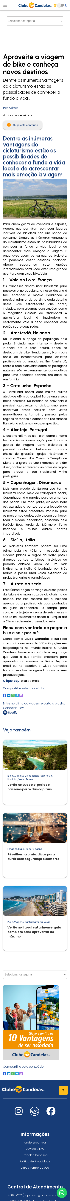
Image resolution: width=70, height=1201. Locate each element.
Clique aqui (11, 681)
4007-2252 (15, 1195)
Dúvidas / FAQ (35, 1149)
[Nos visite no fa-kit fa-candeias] (35, 1115)
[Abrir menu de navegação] (5, 5)
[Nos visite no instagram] (19, 1113)
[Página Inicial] (35, 5)
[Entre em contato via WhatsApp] (62, 1193)
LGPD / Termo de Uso (35, 1168)
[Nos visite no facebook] (50, 1113)
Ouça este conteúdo (22, 125)
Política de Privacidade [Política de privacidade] (35, 1161)
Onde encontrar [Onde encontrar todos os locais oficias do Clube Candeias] (35, 1142)
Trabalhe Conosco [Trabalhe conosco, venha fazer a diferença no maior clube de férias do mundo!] (35, 1155)
